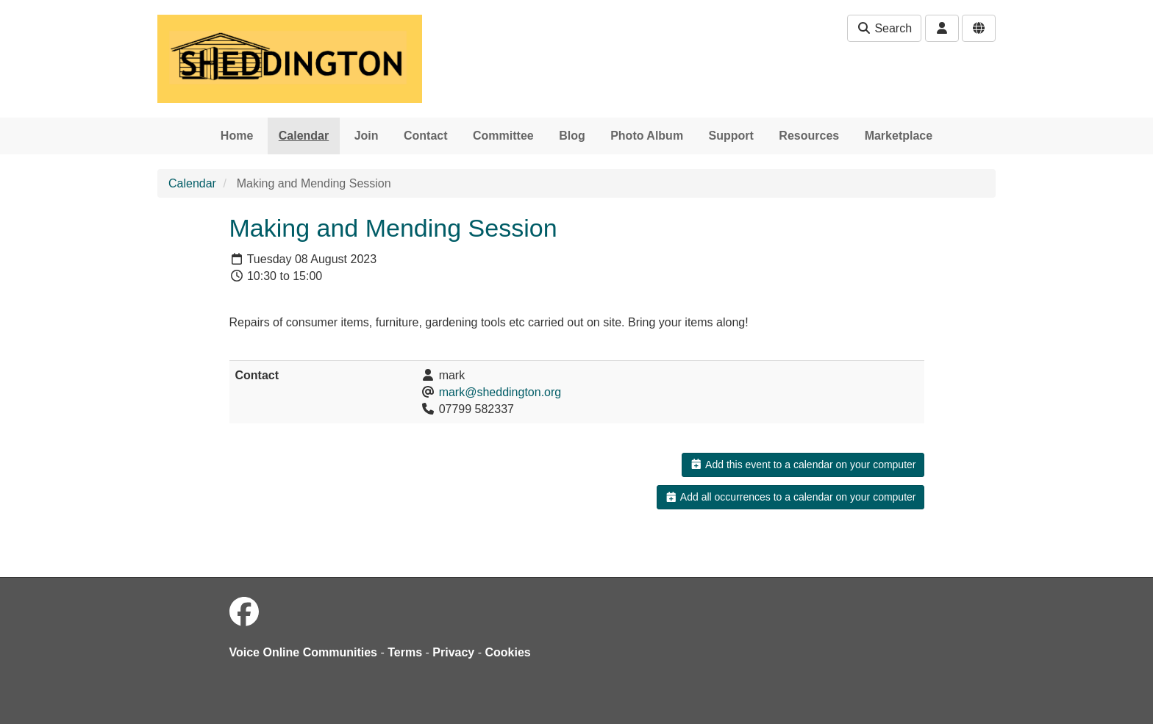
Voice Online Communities (303, 652)
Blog (572, 135)
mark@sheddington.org (500, 392)
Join (366, 135)
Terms (405, 652)
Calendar (304, 135)
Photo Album (646, 135)
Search (884, 28)
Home (237, 135)
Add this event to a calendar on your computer (802, 464)
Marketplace (899, 135)
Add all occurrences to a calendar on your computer (790, 497)
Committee (503, 135)
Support (731, 135)
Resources (809, 135)
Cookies (508, 652)
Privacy (453, 652)
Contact (426, 135)
